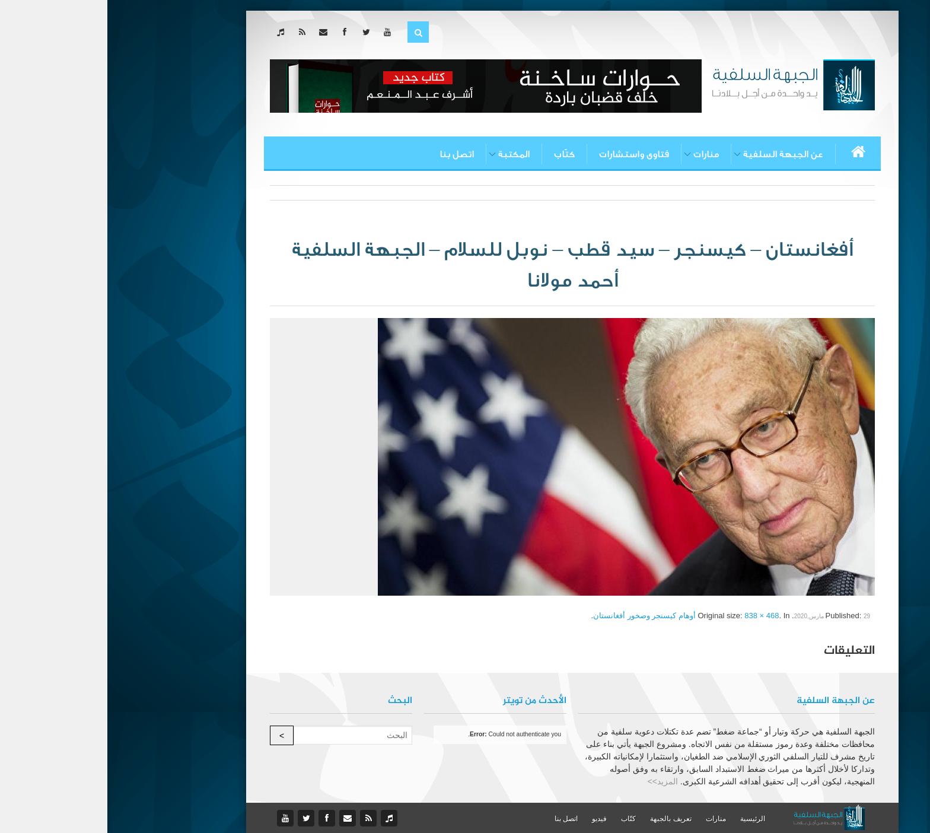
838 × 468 (654, 615)
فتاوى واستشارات (527, 154)
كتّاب (457, 154)
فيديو (492, 819)
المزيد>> (555, 781)
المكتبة (406, 154)
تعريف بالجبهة (563, 819)
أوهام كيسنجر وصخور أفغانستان (537, 615)
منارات (598, 154)
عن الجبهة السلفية (676, 154)
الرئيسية (645, 819)
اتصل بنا (349, 154)
